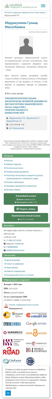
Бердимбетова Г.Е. (14, 121)
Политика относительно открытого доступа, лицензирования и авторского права (24, 177)
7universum (14, 243)
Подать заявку (26, 208)
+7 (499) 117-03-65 (12, 240)
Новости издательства (15, 271)
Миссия (9, 160)
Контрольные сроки (14, 168)
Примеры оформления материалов (21, 186)
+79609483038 (11, 247)
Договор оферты (13, 189)
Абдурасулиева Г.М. (17, 118)
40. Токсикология (17, 128)
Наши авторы (12, 267)
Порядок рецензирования (17, 171)
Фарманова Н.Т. (33, 118)
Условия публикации (15, 182)
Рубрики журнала (13, 164)
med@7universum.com (14, 250)
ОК (8, 393)
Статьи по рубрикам (15, 264)
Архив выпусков (13, 260)
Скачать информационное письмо (24, 304)
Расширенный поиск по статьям (20, 275)
